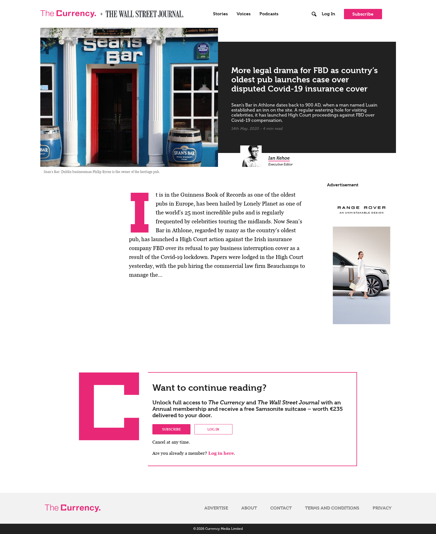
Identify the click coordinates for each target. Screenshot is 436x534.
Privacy (382, 508)
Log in (213, 429)
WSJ (110, 12)
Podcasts (268, 13)
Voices (244, 13)
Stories (220, 13)
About (249, 508)
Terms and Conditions (332, 508)
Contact (281, 508)
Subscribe (362, 14)
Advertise (216, 508)
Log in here (221, 453)
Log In (328, 13)
